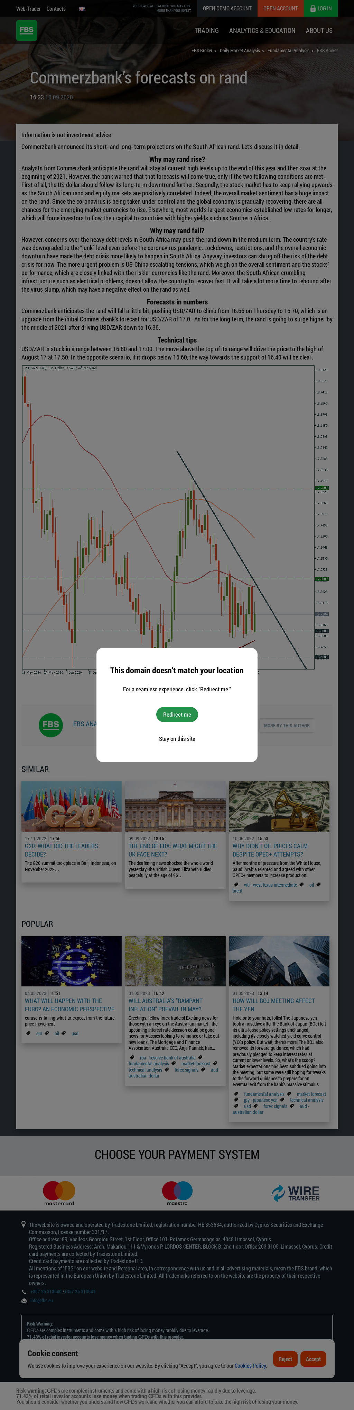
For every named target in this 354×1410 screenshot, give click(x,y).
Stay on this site (177, 739)
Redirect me (177, 714)
